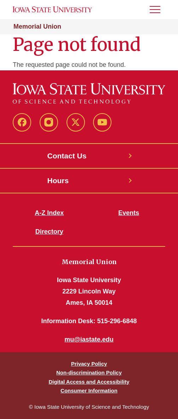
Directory (49, 231)
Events (128, 212)
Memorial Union (37, 26)
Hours (58, 180)
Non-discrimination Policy (89, 372)
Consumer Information (89, 391)
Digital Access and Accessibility (88, 382)
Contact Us (67, 156)
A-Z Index (49, 212)
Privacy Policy (89, 364)
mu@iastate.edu (89, 339)
